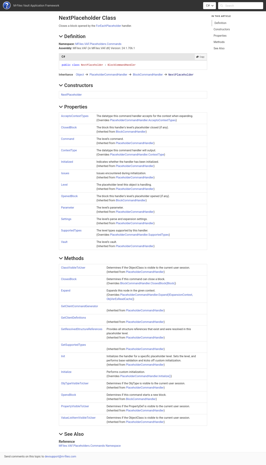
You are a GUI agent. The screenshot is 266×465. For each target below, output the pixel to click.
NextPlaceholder (71, 94)
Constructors (222, 29)
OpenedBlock (69, 196)
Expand (65, 290)
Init (63, 356)
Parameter (67, 207)
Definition (220, 23)
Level (64, 184)
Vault (64, 242)
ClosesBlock (69, 279)
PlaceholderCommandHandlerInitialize (145, 376)
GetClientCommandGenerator (79, 306)
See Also (219, 48)
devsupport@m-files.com (60, 456)
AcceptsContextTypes (75, 116)
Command (67, 139)
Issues (65, 173)
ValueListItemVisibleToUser (78, 417)
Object (80, 74)
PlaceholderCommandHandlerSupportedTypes (139, 234)
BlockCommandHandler (148, 74)
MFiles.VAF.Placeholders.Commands (98, 44)
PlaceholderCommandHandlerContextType (137, 154)
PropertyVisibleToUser (75, 406)
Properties (220, 35)
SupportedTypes (71, 230)
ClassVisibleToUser (73, 267)
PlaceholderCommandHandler (108, 74)
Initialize (66, 372)
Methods (219, 42)
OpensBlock (68, 394)
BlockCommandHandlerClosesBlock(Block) (147, 283)
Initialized (67, 161)
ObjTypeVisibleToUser (75, 383)
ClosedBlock (69, 127)
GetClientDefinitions (73, 317)
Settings (66, 219)
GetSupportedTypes (73, 344)
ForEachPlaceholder (108, 25)
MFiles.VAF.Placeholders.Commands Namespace (90, 445)
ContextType (69, 150)
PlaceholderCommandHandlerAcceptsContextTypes (143, 120)
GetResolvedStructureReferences (81, 329)
